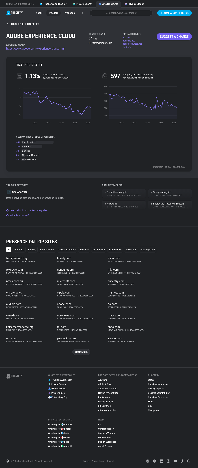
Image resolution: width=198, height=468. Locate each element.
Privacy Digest (134, 3)
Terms (86, 461)
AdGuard (102, 380)
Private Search (82, 3)
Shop (150, 402)
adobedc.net (129, 40)
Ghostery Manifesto (158, 384)
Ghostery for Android (60, 446)
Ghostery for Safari (59, 433)
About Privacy (105, 446)
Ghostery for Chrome (60, 424)
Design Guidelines (107, 442)
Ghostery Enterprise (158, 397)
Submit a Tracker (106, 433)
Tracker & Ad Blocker (53, 3)
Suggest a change (174, 37)
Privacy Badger (105, 402)
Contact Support (106, 429)
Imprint (110, 461)
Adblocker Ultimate (107, 388)
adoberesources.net (132, 44)
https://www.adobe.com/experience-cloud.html (35, 48)
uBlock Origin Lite (107, 410)
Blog (150, 406)
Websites (70, 12)
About (39, 12)
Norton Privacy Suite (108, 393)
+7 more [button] (127, 47)
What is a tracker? (17, 215)
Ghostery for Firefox (59, 429)
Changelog (153, 410)
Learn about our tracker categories (26, 210)
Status (151, 380)
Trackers (53, 12)
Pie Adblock (104, 397)
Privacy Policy (98, 461)
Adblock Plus (104, 384)
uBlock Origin (104, 406)
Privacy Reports (156, 388)
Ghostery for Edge (58, 442)
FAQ (100, 424)
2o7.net (126, 37)
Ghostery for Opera (59, 437)
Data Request (105, 437)
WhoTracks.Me (108, 3)
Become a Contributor (174, 13)
